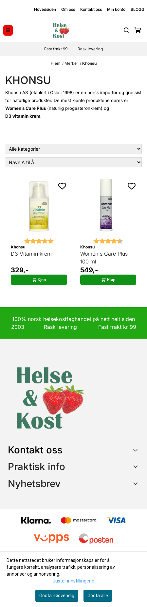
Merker (71, 63)
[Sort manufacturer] (74, 149)
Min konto (116, 9)
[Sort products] (74, 162)
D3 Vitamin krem (31, 253)
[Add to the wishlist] (62, 186)
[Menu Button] (8, 30)
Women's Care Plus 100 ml (104, 257)
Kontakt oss (91, 9)
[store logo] (61, 30)
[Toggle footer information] (136, 449)
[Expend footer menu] (136, 466)
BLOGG (137, 9)
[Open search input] (127, 30)
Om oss (68, 9)
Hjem (56, 63)
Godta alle (97, 595)
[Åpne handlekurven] (138, 30)
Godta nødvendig (56, 595)
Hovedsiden (45, 9)
